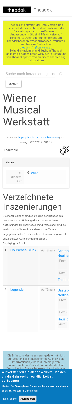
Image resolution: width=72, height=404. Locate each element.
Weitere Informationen (25, 393)
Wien (35, 173)
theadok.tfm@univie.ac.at (36, 47)
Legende (17, 289)
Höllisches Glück (23, 250)
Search (13, 83)
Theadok (43, 10)
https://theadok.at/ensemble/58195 (38, 137)
